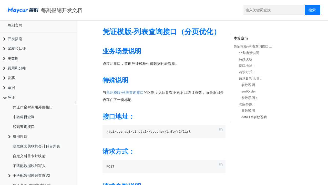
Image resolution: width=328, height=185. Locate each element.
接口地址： (247, 66)
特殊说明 (245, 59)
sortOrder (248, 91)
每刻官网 (15, 25)
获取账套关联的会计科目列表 (36, 146)
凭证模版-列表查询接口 (125, 92)
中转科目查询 (24, 117)
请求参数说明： (250, 78)
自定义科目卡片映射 (29, 156)
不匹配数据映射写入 (29, 166)
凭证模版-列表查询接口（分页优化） (254, 46)
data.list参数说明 (254, 117)
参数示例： (249, 98)
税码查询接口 (24, 127)
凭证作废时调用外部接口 (33, 107)
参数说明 (248, 85)
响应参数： (247, 104)
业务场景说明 (249, 53)
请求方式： (247, 72)
